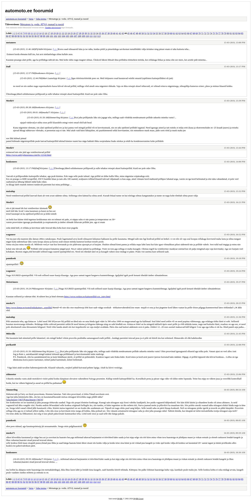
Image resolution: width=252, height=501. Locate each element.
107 (75, 36)
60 (171, 33)
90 (18, 36)
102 (55, 36)
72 (205, 33)
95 (32, 36)
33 (94, 33)
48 (137, 33)
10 (29, 33)
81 (231, 33)
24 (69, 33)
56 (160, 33)
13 (37, 33)
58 (165, 33)
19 (54, 33)
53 (151, 33)
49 (140, 33)
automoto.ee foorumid (29, 10)
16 (46, 33)
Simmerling (12, 389)
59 (168, 33)
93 (27, 36)
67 (191, 33)
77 (219, 33)
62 (177, 33)
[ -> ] (55, 49)
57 (162, 33)
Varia (31, 19)
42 (120, 33)
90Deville (10, 333)
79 (225, 33)
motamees (11, 42)
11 (32, 33)
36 (103, 33)
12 (34, 33)
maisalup (10, 191)
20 (57, 33)
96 (35, 36)
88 (13, 36)
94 (30, 36)
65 (185, 33)
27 (77, 33)
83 (236, 33)
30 (86, 33)
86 (7, 36)
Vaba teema (41, 19)
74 (211, 33)
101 (51, 36)
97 (38, 36)
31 (89, 33)
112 (95, 36)
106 (71, 36)
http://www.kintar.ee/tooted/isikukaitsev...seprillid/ (29, 307)
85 (242, 33)
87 (10, 36)
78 (222, 33)
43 (123, 33)
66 (188, 33)
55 (157, 33)
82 (233, 33)
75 (214, 33)
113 (98, 36)
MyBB (119, 499)
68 (194, 33)
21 (60, 33)
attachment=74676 (33, 399)
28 (80, 33)
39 (111, 33)
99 (44, 36)
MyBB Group (138, 499)
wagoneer (10, 234)
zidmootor (11, 374)
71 (202, 33)
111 (91, 36)
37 (105, 33)
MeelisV (10, 100)
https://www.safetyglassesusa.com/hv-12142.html (28, 155)
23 (66, 33)
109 (83, 36)
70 (199, 33)
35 (100, 33)
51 (145, 33)
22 (63, 33)
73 (208, 33)
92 (24, 36)
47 (134, 33)
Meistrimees (12, 282)
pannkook (11, 258)
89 (16, 36)
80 (228, 33)
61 (174, 33)
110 (87, 36)
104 (63, 36)
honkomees (11, 161)
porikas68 (11, 344)
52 (148, 33)
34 (97, 33)
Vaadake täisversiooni (53, 28)
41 (117, 33)
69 (196, 33)
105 (67, 36)
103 (59, 36)
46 (131, 33)
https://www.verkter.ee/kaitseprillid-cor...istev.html (87, 296)
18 (51, 33)
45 (128, 33)
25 (71, 33)
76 (216, 33)
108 (79, 36)
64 (182, 33)
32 (91, 33)
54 (154, 33)
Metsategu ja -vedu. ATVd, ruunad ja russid (42, 24)
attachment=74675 (15, 399)
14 (40, 33)
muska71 (10, 303)
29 (83, 33)
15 (43, 33)
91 (21, 36)
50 (142, 33)
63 (179, 33)
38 (108, 33)
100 (47, 36)
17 (49, 33)
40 (114, 33)
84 (239, 33)
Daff (8, 66)
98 (41, 36)
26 (74, 33)
